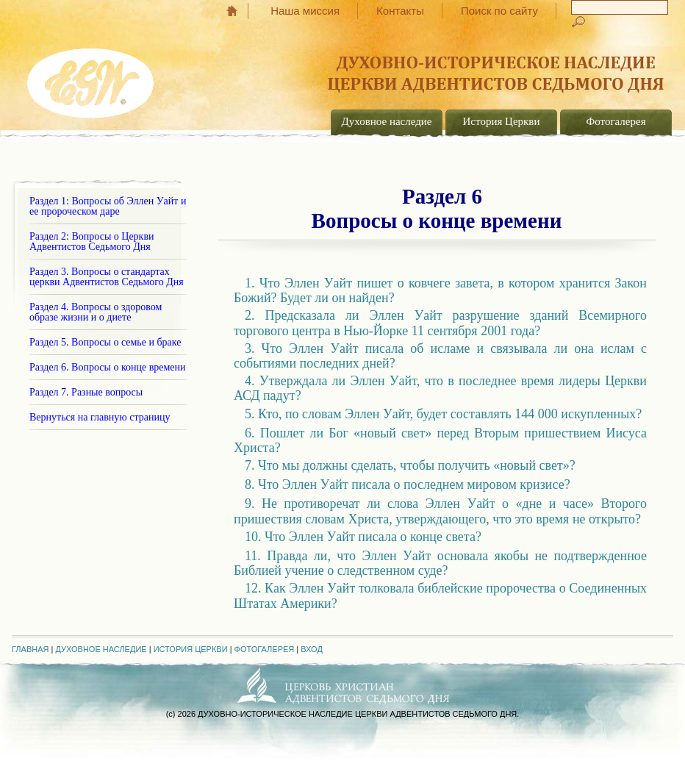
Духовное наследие (387, 121)
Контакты (400, 10)
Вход (312, 649)
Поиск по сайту (499, 10)
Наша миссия (305, 10)
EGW (92, 78)
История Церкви (501, 121)
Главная (239, 11)
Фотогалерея (615, 121)
